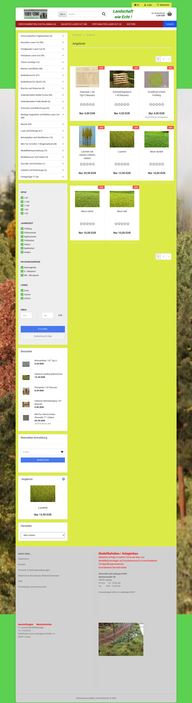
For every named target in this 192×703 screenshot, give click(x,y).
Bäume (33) (26, 125)
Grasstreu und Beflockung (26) (35, 108)
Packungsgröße (30, 262)
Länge (24, 285)
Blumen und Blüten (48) (32, 69)
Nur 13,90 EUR (42, 515)
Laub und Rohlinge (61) (31, 131)
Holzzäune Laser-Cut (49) (32, 56)
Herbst (25, 245)
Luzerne (122, 152)
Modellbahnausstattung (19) (34, 151)
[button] (137, 4)
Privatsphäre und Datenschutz (32, 587)
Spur (23, 193)
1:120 (25, 202)
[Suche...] (62, 14)
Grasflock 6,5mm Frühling (156, 94)
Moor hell (122, 212)
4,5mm (26, 295)
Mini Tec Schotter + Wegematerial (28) (39, 144)
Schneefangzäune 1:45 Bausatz (122, 94)
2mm (25, 291)
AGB (20, 582)
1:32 (24, 214)
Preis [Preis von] (24, 310)
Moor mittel (87, 212)
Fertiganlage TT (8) (30, 177)
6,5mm (26, 299)
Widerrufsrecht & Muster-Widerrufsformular (38, 576)
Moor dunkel (156, 152)
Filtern (42, 329)
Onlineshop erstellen (85, 698)
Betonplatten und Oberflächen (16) (37, 138)
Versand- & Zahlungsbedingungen (34, 570)
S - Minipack (28, 272)
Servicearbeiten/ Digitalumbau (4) (37, 24)
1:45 (24, 210)
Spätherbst (27, 248)
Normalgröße (28, 268)
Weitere (131, 24)
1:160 (25, 206)
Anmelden (43, 460)
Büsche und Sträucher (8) (33, 89)
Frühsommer (28, 233)
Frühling (26, 229)
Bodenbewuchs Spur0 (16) (33, 82)
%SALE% (170, 24)
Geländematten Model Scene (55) (36, 95)
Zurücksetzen (43, 337)
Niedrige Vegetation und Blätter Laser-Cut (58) (40, 117)
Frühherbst (27, 241)
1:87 (24, 198)
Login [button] (148, 5)
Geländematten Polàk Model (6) (35, 102)
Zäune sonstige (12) (30, 62)
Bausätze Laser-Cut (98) (74, 24)
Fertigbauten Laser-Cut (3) (107, 24)
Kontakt (21, 565)
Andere (26, 252)
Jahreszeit (27, 223)
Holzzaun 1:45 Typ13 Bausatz (87, 94)
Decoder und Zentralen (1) (33, 164)
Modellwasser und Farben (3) (34, 157)
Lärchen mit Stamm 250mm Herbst (87, 155)
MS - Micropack (30, 276)
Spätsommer (28, 237)
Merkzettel (163, 5)
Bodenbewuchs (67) (30, 75)
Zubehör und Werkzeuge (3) (34, 171)
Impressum (23, 559)
